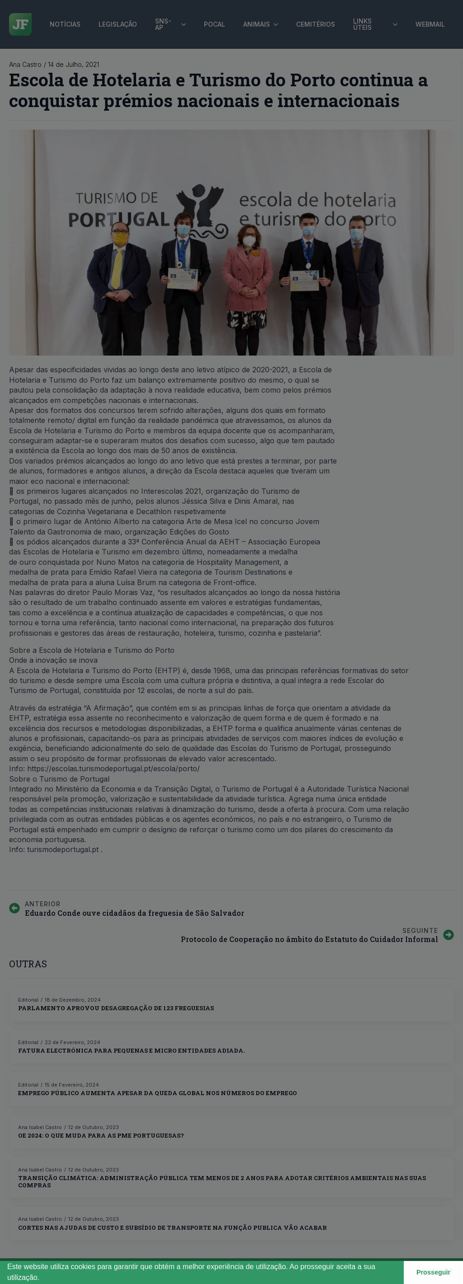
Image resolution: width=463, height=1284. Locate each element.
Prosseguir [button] (433, 1272)
